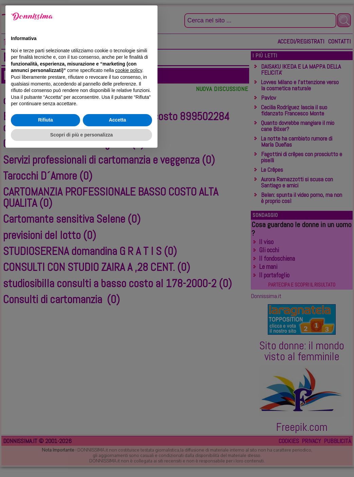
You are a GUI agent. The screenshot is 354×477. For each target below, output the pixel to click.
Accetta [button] (117, 443)
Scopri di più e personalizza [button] (81, 458)
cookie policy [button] (128, 394)
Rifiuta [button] (45, 443)
